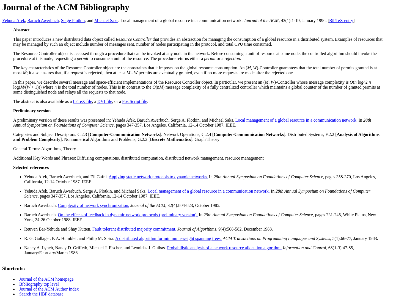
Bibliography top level (39, 284)
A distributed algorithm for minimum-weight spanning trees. (168, 238)
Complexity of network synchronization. (94, 205)
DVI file (104, 101)
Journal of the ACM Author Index (49, 289)
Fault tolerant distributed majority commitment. (134, 229)
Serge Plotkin (73, 20)
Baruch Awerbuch (43, 20)
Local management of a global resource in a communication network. (296, 120)
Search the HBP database (41, 294)
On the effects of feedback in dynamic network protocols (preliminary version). (128, 214)
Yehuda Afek (13, 20)
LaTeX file (82, 101)
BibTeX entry (341, 20)
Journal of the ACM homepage (46, 279)
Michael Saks (106, 20)
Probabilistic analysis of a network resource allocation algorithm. (224, 247)
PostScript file (134, 101)
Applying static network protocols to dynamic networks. (158, 176)
